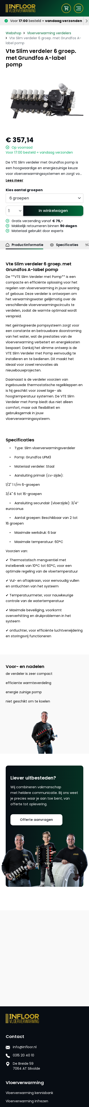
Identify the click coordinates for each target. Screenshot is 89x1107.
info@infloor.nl (25, 1047)
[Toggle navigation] (75, 8)
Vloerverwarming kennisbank (29, 1092)
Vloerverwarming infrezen (27, 1101)
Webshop (13, 33)
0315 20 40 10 (23, 1055)
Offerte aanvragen (36, 819)
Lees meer (14, 180)
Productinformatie (24, 245)
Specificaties (64, 245)
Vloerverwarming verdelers (49, 33)
